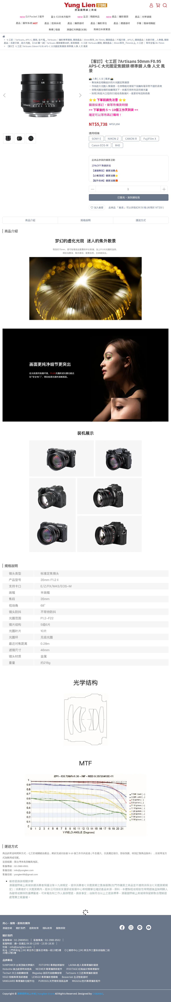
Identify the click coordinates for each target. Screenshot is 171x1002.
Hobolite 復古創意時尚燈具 (17, 969)
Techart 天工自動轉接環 (15, 973)
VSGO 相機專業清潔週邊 (15, 977)
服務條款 (60, 928)
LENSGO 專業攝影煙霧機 (45, 977)
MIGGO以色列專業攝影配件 (86, 981)
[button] (80, 95)
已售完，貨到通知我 (128, 197)
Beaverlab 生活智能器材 (75, 977)
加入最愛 (97, 207)
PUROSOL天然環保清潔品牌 (53, 981)
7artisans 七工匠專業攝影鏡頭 (82, 973)
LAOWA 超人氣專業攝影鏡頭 (83, 965)
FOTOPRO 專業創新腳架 (51, 965)
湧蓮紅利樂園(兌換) (77, 29)
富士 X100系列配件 (61, 16)
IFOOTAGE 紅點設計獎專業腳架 (82, 969)
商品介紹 (30, 220)
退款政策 (34, 928)
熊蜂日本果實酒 (108, 29)
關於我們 (20, 928)
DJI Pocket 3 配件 (32, 16)
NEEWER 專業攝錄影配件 (49, 969)
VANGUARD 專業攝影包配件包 (18, 981)
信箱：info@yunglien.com (17, 947)
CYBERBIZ (97, 993)
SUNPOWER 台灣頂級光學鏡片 (19, 965)
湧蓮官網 (7, 928)
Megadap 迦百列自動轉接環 (47, 973)
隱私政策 (47, 928)
